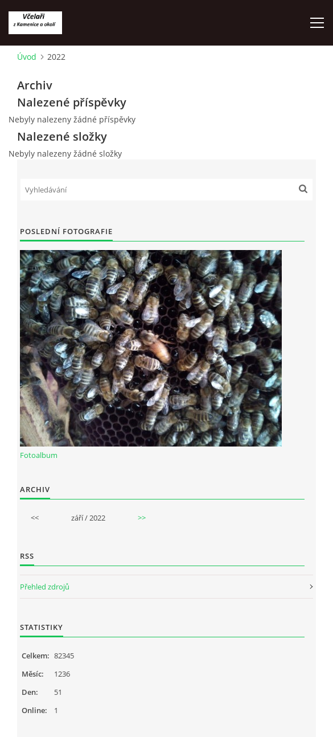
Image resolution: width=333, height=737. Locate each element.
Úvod (26, 56)
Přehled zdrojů (44, 587)
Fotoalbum (38, 455)
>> (142, 518)
